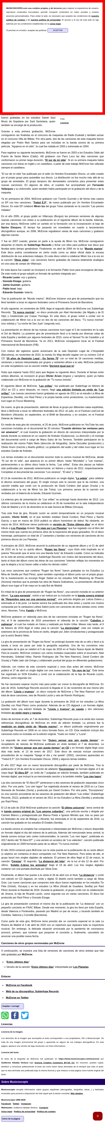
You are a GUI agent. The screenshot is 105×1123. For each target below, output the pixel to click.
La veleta (81, 478)
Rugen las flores (55, 549)
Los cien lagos (92, 776)
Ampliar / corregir (10, 1006)
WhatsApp (5, 1015)
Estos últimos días (18, 962)
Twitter (25, 1015)
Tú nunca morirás (23, 312)
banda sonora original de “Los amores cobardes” (34, 811)
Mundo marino (93, 248)
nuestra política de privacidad (45, 20)
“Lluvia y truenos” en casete (65, 709)
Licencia (64, 123)
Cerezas (16, 861)
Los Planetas (18, 528)
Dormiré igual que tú (62, 366)
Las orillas (45, 386)
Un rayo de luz (81, 670)
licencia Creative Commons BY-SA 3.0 (54, 1063)
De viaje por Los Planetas (52, 528)
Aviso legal (6, 1111)
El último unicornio (73, 807)
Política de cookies (46, 1111)
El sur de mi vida (55, 160)
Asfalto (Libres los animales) (29, 865)
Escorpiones (66, 769)
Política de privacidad (24, 1111)
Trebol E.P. (40, 202)
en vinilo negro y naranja (26, 713)
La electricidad (70, 628)
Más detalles (77, 1093)
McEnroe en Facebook (19, 985)
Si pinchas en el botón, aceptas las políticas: (26, 30)
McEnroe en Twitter (17, 997)
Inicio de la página (11, 1119)
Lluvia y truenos (24, 691)
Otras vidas (21, 260)
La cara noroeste (20, 595)
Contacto (43, 1107)
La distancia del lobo (52, 861)
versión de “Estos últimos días (71, 524)
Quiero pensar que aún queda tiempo (73, 740)
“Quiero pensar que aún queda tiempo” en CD (41, 747)
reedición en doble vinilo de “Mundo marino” (29, 726)
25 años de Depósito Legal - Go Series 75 (32, 358)
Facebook (15, 1015)
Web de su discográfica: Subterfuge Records (32, 991)
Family (30, 610)
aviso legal (55, 24)
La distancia (87, 875)
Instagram (26, 1104)
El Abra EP (21, 772)
